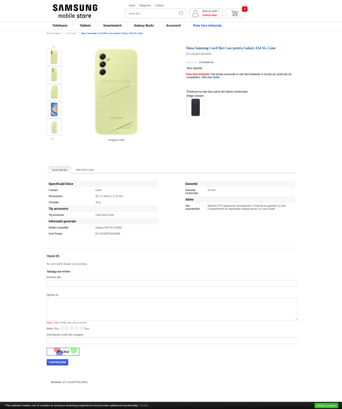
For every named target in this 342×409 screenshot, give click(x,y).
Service (153, 362)
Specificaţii (85, 169)
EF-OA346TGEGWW (75, 326)
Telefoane (59, 25)
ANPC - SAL (205, 371)
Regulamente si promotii (212, 358)
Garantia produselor (161, 353)
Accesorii (173, 25)
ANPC (201, 375)
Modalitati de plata (63, 366)
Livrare (153, 358)
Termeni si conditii (208, 353)
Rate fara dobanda (207, 25)
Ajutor (132, 5)
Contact (159, 5)
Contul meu (257, 15)
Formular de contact (258, 358)
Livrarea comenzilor (112, 353)
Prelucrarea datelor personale (215, 362)
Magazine (145, 5)
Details (143, 405)
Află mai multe (210, 77)
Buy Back (106, 366)
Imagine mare (116, 140)
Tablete (85, 25)
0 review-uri (206, 62)
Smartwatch (112, 25)
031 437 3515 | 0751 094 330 (263, 353)
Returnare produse (112, 362)
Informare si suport (63, 358)
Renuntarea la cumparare (116, 358)
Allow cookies (326, 405)
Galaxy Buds (144, 25)
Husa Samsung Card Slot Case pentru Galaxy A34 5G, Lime (112, 33)
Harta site (251, 366)
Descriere (59, 170)
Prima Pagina (54, 33)
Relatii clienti (59, 362)
